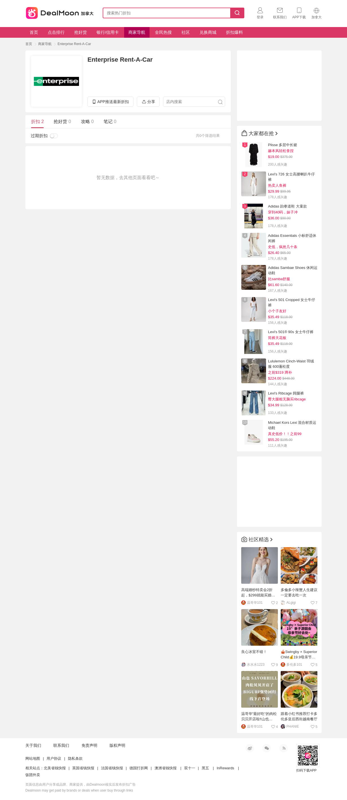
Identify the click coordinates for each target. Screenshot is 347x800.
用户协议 (54, 758)
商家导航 (136, 32)
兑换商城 (207, 32)
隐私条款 (75, 758)
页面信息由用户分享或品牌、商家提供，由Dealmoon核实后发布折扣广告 (80, 784)
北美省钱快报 (55, 768)
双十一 (189, 768)
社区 (185, 32)
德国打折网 (138, 768)
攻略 (87, 121)
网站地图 (32, 758)
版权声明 (117, 745)
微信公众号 (266, 748)
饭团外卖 (32, 775)
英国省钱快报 (83, 768)
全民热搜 (163, 32)
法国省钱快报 (112, 768)
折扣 (37, 121)
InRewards (225, 768)
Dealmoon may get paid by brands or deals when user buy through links (79, 790)
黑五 (205, 768)
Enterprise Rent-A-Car (74, 44)
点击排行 (56, 32)
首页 (34, 32)
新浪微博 (249, 748)
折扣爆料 (234, 32)
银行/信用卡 (107, 32)
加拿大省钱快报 (58, 12)
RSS (283, 748)
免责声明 (89, 745)
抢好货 (80, 32)
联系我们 (61, 745)
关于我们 (33, 745)
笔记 (110, 121)
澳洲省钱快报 (166, 768)
